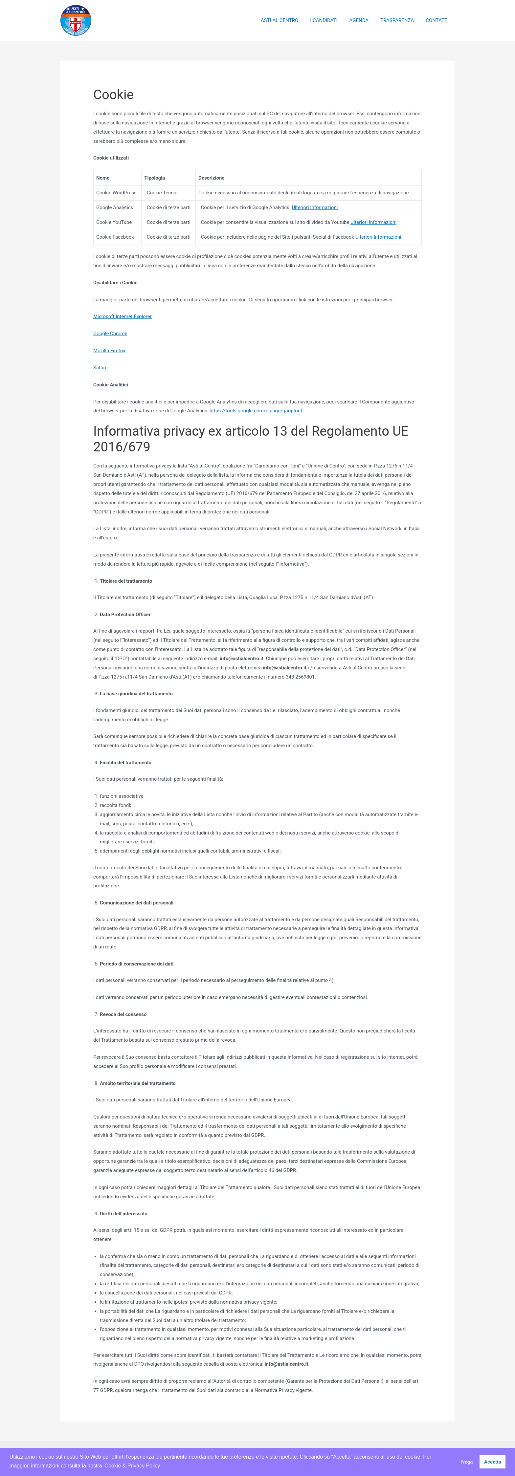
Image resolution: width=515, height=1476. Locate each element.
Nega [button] (467, 1462)
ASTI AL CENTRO (288, 20)
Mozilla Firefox (109, 351)
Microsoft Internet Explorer (122, 316)
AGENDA (363, 20)
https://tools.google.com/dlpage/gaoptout (256, 411)
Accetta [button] (492, 1462)
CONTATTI (438, 20)
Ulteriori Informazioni (315, 207)
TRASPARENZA (400, 20)
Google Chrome (110, 333)
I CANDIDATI (330, 20)
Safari (99, 368)
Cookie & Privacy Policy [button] (132, 1465)
